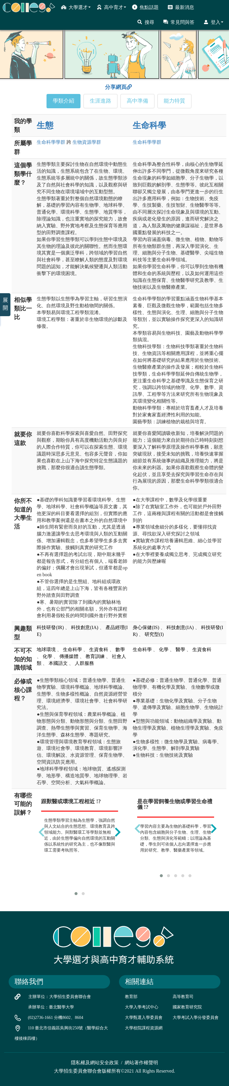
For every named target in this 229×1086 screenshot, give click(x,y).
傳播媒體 (68, 656)
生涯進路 (100, 101)
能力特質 (174, 101)
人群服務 (84, 663)
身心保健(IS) (146, 627)
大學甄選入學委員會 (144, 1017)
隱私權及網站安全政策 (95, 1062)
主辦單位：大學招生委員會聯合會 (59, 996)
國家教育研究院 (187, 1007)
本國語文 (58, 663)
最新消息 (181, 7)
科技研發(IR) (50, 627)
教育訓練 (95, 656)
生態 (45, 125)
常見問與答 (178, 22)
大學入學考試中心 (141, 1007)
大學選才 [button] (76, 7)
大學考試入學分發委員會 (196, 1017)
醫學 (180, 649)
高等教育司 (183, 996)
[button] (76, 894)
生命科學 (149, 125)
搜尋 (145, 22)
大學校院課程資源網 (144, 1028)
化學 (47, 656)
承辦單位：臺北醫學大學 (51, 1007)
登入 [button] (213, 22)
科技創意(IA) (84, 627)
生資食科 (98, 649)
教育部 (131, 996)
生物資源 (86, 142)
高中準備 (137, 101)
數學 (120, 649)
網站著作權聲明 (141, 1062)
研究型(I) (154, 634)
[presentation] (41, 832)
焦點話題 (145, 7)
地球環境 (46, 649)
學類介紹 (63, 101)
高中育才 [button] (111, 7)
